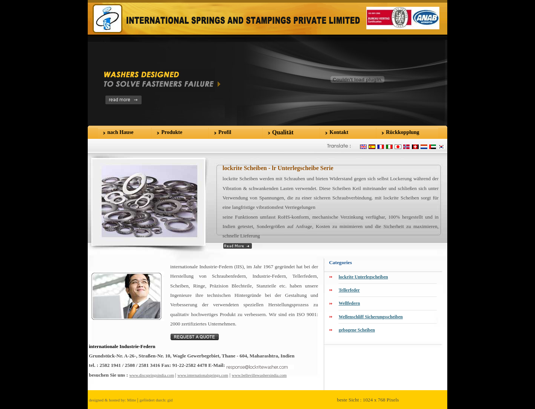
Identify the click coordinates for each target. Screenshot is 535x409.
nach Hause (120, 132)
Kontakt (338, 132)
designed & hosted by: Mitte (112, 400)
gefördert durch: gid (156, 400)
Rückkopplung (402, 132)
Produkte (171, 132)
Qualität (283, 132)
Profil (224, 132)
